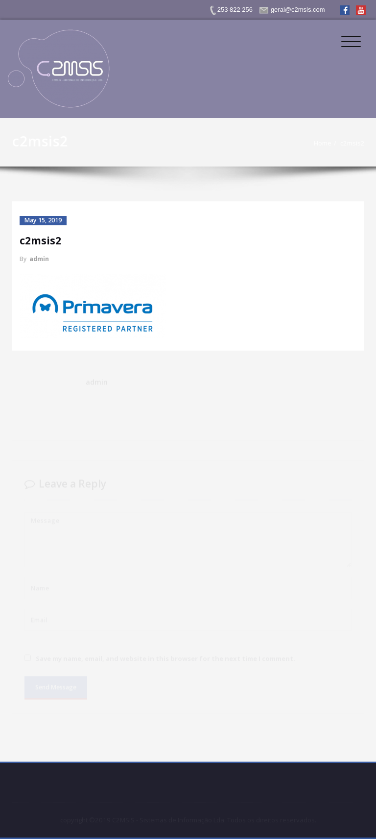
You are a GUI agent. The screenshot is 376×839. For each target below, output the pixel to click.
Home (326, 143)
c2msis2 (356, 143)
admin (39, 259)
